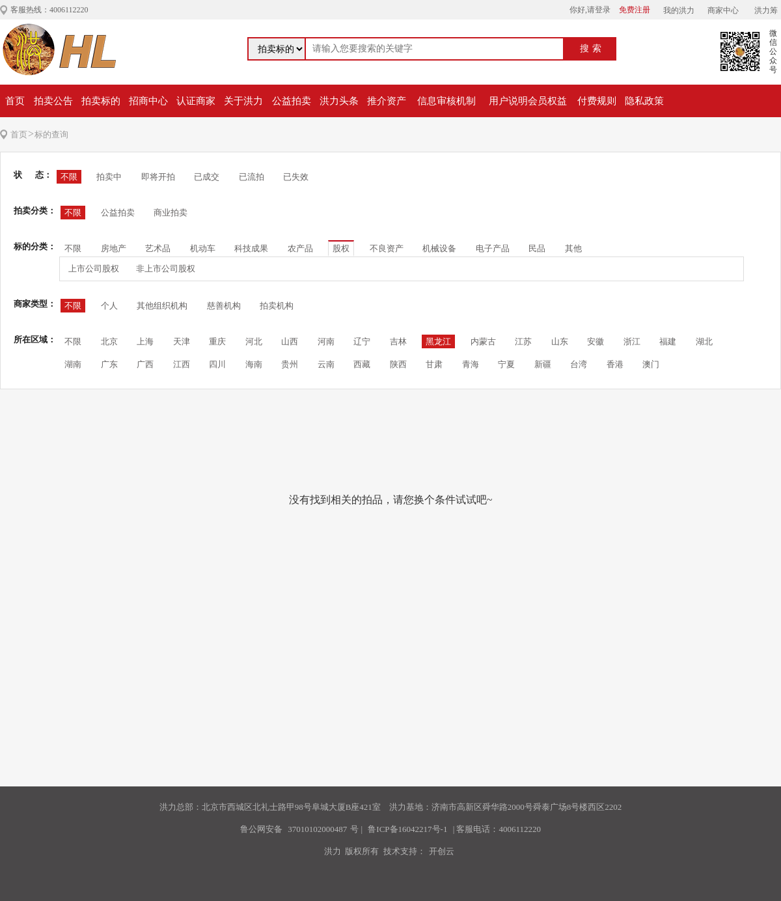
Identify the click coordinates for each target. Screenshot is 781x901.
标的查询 (51, 134)
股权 (341, 248)
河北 (253, 341)
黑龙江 (438, 341)
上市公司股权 (93, 268)
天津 (181, 341)
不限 (69, 177)
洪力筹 (766, 10)
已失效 (295, 177)
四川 (217, 364)
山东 (559, 341)
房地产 (113, 248)
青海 (470, 364)
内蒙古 (483, 341)
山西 (289, 341)
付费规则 (596, 101)
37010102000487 (317, 829)
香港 (615, 364)
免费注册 (634, 9)
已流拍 (251, 177)
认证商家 (195, 101)
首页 (15, 101)
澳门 (650, 364)
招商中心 (148, 101)
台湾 (578, 364)
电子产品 (493, 248)
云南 (326, 364)
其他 (573, 248)
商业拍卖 (170, 212)
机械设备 (439, 248)
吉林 (398, 341)
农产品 (300, 248)
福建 (667, 341)
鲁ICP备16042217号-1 (407, 829)
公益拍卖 (291, 101)
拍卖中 (109, 177)
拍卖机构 (277, 306)
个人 (109, 306)
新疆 (542, 364)
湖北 (704, 341)
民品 (536, 248)
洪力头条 (339, 101)
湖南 (72, 364)
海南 (253, 364)
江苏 (523, 341)
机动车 (202, 248)
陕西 (398, 364)
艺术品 (158, 248)
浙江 (631, 341)
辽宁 (361, 341)
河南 (326, 341)
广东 (109, 364)
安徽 (595, 341)
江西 (181, 364)
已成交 (206, 177)
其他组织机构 (162, 306)
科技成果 (251, 248)
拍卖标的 (100, 101)
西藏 (361, 364)
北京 (109, 341)
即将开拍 (158, 177)
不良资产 (387, 248)
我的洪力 (678, 10)
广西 (145, 364)
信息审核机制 (446, 101)
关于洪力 (243, 101)
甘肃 (434, 364)
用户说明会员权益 (528, 101)
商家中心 (723, 10)
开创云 (441, 851)
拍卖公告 (53, 101)
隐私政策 (644, 101)
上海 (145, 341)
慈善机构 (224, 306)
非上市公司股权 (165, 268)
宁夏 (506, 364)
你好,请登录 (589, 9)
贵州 (289, 364)
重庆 (217, 341)
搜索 (592, 48)
